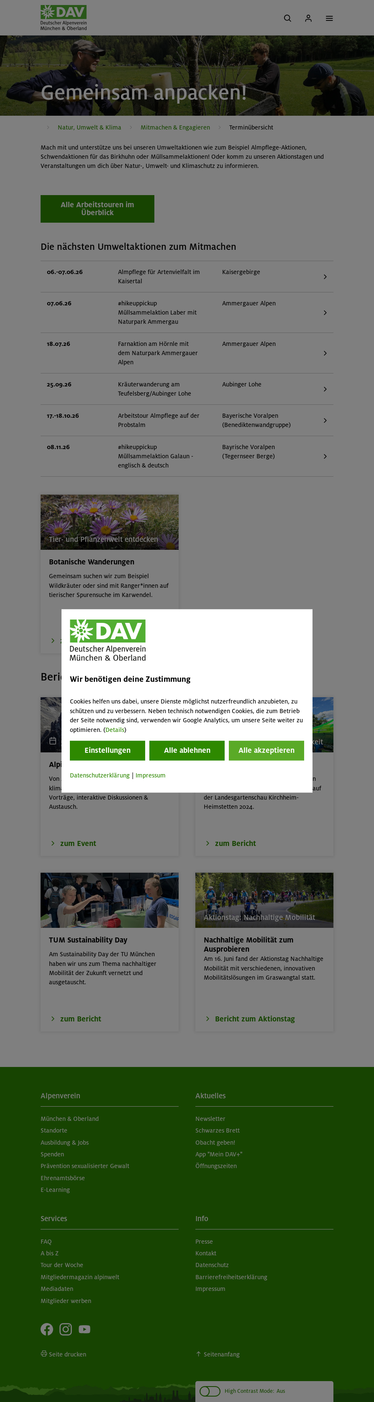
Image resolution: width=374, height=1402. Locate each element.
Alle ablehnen (187, 750)
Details (114, 730)
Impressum (151, 775)
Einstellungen (108, 750)
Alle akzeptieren (266, 750)
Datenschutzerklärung (100, 775)
